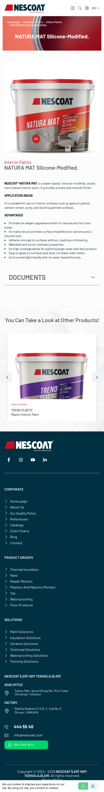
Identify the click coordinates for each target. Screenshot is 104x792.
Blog (10, 537)
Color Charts (16, 531)
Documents (27, 277)
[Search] (80, 8)
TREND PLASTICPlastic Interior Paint (25, 412)
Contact (13, 543)
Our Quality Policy (20, 513)
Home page (13, 22)
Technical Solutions (22, 649)
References (16, 519)
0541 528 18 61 (21, 745)
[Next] (97, 377)
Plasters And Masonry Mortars (29, 587)
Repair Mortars (18, 581)
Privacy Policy (52, 780)
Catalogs (14, 525)
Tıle (10, 593)
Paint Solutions (18, 631)
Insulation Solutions (22, 638)
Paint (40, 22)
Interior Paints (54, 22)
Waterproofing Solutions (26, 655)
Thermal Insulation (21, 569)
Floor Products (18, 605)
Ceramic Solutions (21, 643)
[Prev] (7, 377)
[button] (73, 8)
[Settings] (93, 786)
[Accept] (83, 786)
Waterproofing (18, 599)
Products (28, 22)
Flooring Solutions (21, 661)
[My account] (87, 8)
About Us (14, 507)
